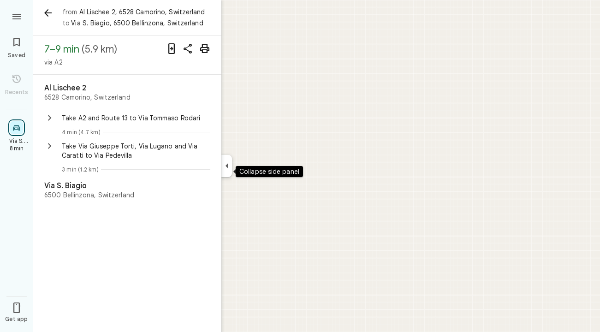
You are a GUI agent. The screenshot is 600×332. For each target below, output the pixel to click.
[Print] (204, 48)
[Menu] (16, 15)
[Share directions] (188, 48)
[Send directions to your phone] (171, 48)
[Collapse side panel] (226, 166)
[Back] (47, 12)
